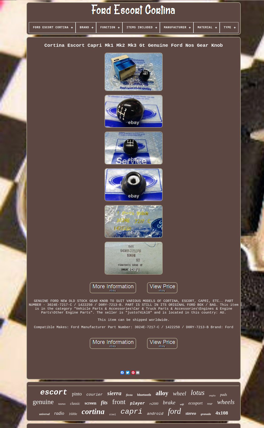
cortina (93, 411)
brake (169, 402)
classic (75, 403)
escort (53, 392)
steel (112, 414)
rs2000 (153, 403)
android (155, 414)
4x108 (221, 413)
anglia (212, 395)
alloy (162, 393)
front (118, 401)
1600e (73, 414)
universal (44, 414)
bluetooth (144, 395)
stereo (190, 413)
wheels (226, 401)
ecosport (195, 403)
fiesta (129, 395)
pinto (77, 394)
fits (104, 402)
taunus (62, 403)
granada (206, 414)
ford (174, 411)
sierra (114, 393)
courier (94, 394)
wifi (182, 404)
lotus (197, 393)
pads (223, 395)
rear (210, 403)
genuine (43, 401)
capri (132, 411)
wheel (179, 393)
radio (59, 413)
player (137, 403)
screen (90, 403)
